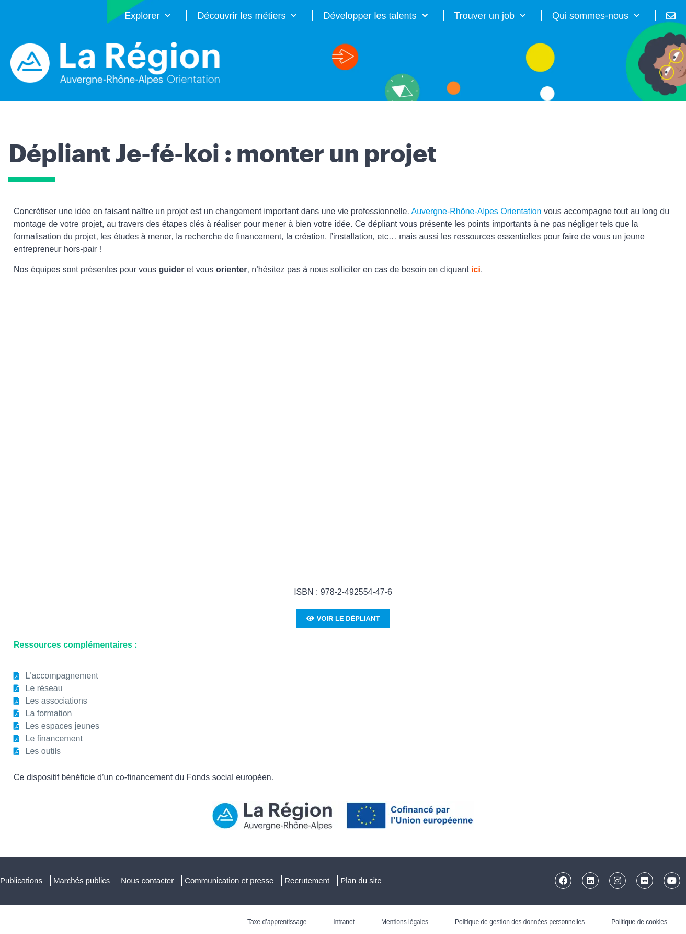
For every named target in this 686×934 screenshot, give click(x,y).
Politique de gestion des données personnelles (520, 922)
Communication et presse (229, 880)
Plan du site (360, 880)
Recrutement (306, 880)
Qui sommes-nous (595, 15)
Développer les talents (375, 15)
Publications (21, 880)
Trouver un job (489, 15)
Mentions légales (404, 922)
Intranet (344, 922)
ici (476, 269)
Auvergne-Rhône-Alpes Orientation (476, 211)
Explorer (147, 15)
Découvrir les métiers (246, 15)
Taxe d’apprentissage (276, 922)
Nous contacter (147, 880)
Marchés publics (81, 880)
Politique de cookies (639, 922)
